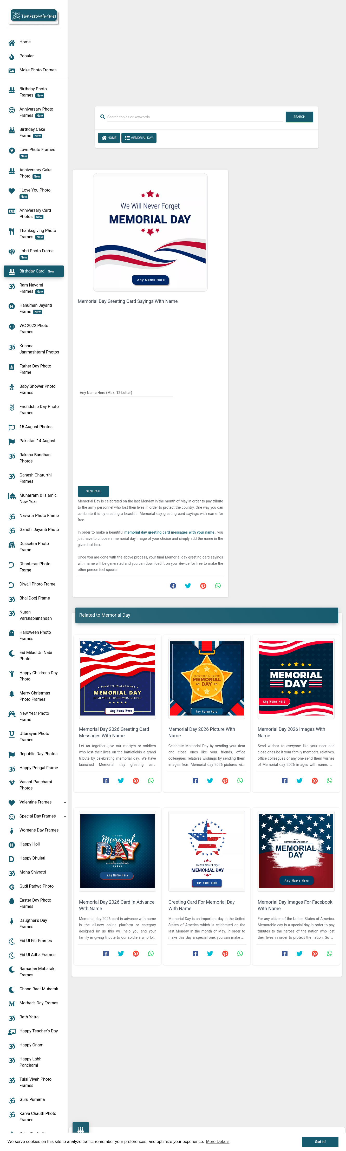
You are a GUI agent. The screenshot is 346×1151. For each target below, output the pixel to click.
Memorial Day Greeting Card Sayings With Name (128, 301)
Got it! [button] (320, 1142)
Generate (93, 491)
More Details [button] (218, 1141)
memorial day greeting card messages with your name (170, 532)
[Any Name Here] (126, 392)
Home (109, 138)
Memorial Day (139, 138)
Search (299, 117)
